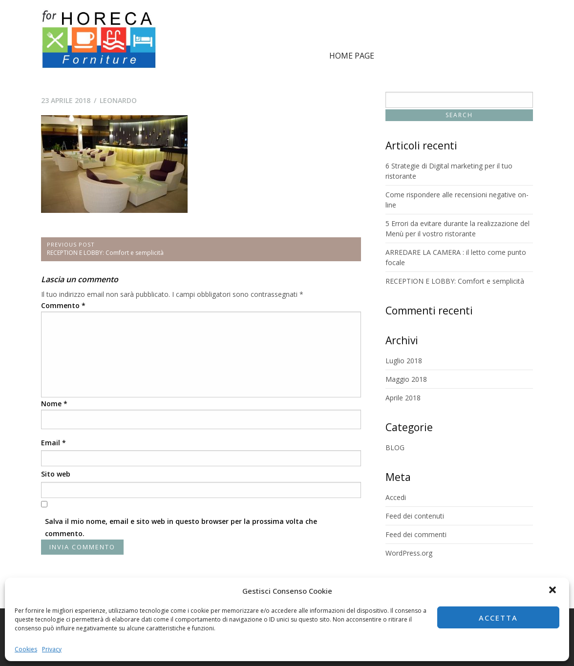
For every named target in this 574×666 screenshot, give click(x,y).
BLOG (394, 447)
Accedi (395, 497)
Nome (54, 403)
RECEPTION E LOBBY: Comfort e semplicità (454, 281)
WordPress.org (408, 553)
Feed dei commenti (415, 534)
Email (53, 442)
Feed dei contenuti (414, 515)
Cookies (26, 649)
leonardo (118, 100)
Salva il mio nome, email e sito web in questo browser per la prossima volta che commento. (181, 527)
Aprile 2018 (403, 397)
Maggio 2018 (406, 379)
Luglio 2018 (403, 360)
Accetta (498, 618)
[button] (553, 591)
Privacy (52, 649)
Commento (63, 305)
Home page (351, 56)
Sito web (55, 474)
